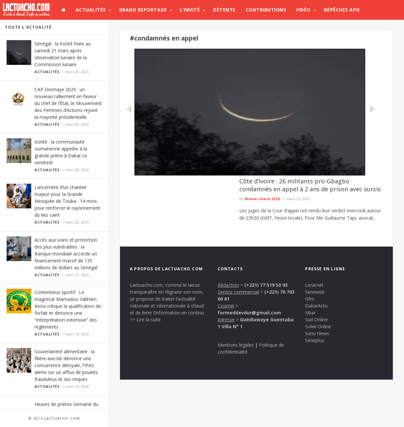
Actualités (91, 10)
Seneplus (314, 340)
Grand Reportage (143, 10)
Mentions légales (236, 345)
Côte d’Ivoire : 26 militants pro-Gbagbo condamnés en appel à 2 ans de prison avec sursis (310, 185)
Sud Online (316, 319)
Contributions (266, 10)
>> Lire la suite (145, 319)
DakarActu (316, 306)
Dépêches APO (342, 10)
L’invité (190, 10)
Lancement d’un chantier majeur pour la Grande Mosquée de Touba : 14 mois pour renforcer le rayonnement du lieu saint (67, 201)
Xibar (310, 312)
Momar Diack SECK (262, 198)
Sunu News (317, 333)
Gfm (309, 299)
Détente (224, 10)
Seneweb (314, 292)
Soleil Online (318, 326)
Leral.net (314, 285)
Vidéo (303, 10)
